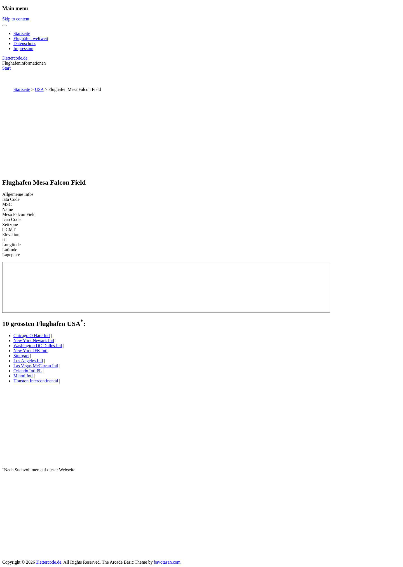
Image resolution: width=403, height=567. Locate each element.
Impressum (23, 48)
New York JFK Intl (30, 350)
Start (6, 68)
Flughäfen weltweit (30, 38)
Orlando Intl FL (27, 370)
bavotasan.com (167, 562)
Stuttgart (21, 355)
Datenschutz (24, 43)
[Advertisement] (201, 134)
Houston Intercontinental (35, 380)
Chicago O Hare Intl (31, 335)
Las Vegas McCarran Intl (35, 365)
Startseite (21, 33)
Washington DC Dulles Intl (37, 345)
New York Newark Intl (33, 340)
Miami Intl (23, 375)
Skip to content (15, 19)
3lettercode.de (14, 58)
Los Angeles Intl (28, 360)
